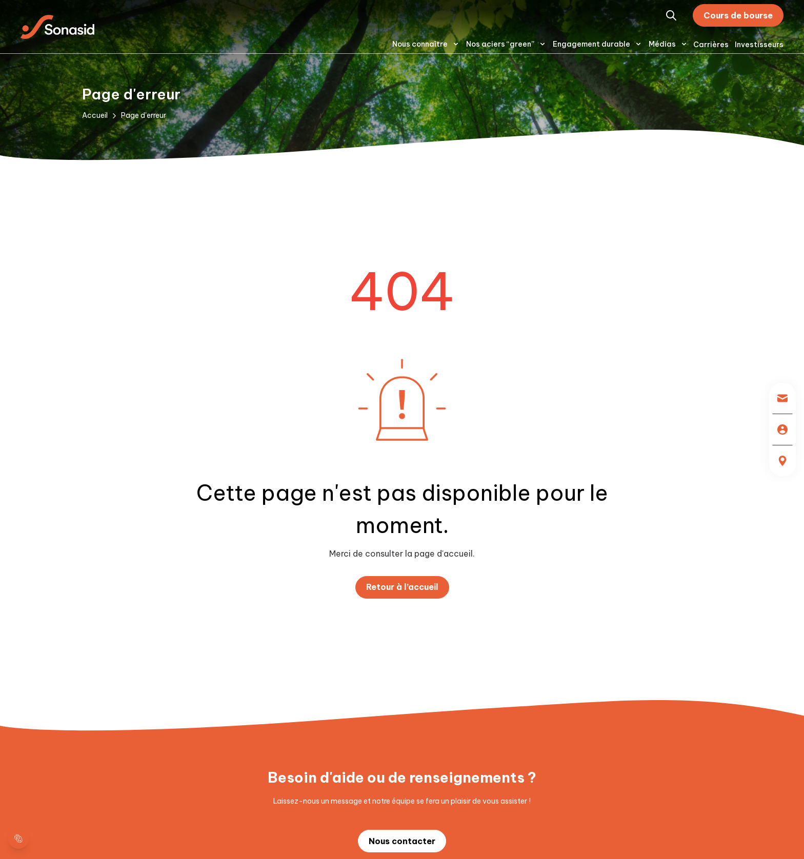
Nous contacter (402, 841)
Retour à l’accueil (402, 587)
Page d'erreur (143, 115)
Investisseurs (759, 44)
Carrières (711, 44)
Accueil (95, 115)
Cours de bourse (738, 15)
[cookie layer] (18, 838)
